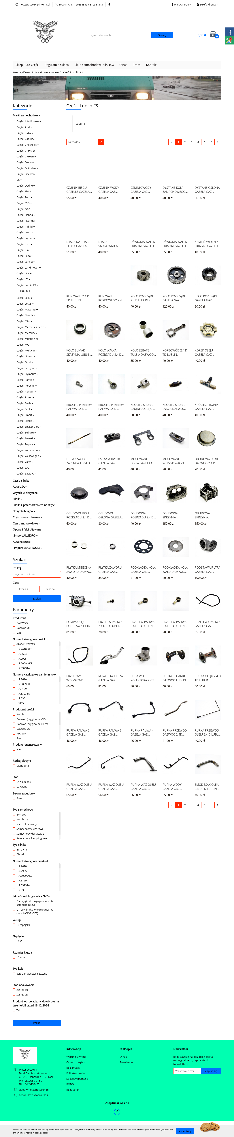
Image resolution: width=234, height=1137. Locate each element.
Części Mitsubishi (28, 338)
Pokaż (36, 1023)
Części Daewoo (26, 174)
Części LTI (23, 279)
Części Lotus (25, 303)
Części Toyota (25, 444)
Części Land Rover (28, 267)
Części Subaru (26, 432)
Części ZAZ (22, 467)
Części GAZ (23, 209)
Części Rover (25, 397)
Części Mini (24, 321)
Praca (137, 65)
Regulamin (73, 1089)
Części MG (23, 344)
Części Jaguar (25, 238)
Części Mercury (26, 333)
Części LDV (24, 273)
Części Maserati (27, 309)
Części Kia (23, 250)
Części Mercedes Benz (31, 327)
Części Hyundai (26, 220)
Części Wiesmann (28, 450)
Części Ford (24, 197)
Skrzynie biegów (24, 511)
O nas (123, 65)
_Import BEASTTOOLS (27, 548)
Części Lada (24, 256)
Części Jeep (24, 244)
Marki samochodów (26, 115)
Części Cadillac (26, 139)
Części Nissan (25, 356)
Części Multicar (26, 350)
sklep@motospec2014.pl (34, 1089)
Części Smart (25, 415)
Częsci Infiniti (25, 226)
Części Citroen (26, 156)
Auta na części (22, 542)
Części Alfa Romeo (28, 121)
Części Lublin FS (27, 285)
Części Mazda (25, 315)
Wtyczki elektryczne (26, 493)
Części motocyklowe (26, 523)
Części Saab (24, 403)
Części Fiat (23, 191)
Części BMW (24, 133)
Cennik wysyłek (75, 1062)
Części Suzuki (25, 438)
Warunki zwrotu (76, 1056)
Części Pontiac (26, 380)
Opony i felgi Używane (28, 529)
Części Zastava (26, 473)
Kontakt (151, 65)
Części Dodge (25, 185)
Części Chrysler (26, 150)
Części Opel (24, 362)
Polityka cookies (75, 1073)
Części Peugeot (26, 368)
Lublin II (25, 291)
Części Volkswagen (28, 456)
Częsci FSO (24, 203)
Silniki (17, 499)
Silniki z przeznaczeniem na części (34, 505)
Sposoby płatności (77, 1078)
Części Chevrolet (27, 144)
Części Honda (25, 215)
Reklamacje (73, 1067)
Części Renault (26, 391)
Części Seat (24, 409)
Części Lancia (25, 261)
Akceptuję (185, 1131)
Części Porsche (26, 385)
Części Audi (24, 127)
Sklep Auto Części (27, 65)
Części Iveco (24, 232)
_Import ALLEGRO (25, 535)
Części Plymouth (27, 374)
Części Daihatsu (27, 168)
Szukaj (37, 598)
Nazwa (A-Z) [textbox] (74, 142)
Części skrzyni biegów (27, 517)
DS (19, 179)
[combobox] (85, 142)
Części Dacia (25, 162)
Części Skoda (25, 421)
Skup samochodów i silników (94, 65)
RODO (70, 1084)
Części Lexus (25, 297)
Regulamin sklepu (57, 65)
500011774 (25, 1095)
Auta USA (20, 486)
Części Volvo (24, 462)
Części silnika (22, 480)
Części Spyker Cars (28, 426)
